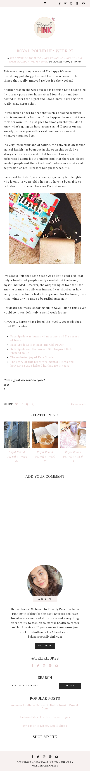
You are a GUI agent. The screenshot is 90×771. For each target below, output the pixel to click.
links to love (74, 58)
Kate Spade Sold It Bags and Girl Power (37, 344)
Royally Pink (50, 762)
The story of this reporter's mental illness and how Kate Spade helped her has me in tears (42, 363)
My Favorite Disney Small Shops (45, 725)
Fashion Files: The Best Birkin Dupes (45, 717)
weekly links (39, 61)
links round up (52, 58)
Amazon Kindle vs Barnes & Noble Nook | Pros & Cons (45, 706)
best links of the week (25, 58)
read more (44, 645)
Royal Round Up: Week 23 (45, 51)
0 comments (76, 404)
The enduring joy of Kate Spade (31, 357)
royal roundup (19, 61)
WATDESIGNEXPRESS (45, 765)
